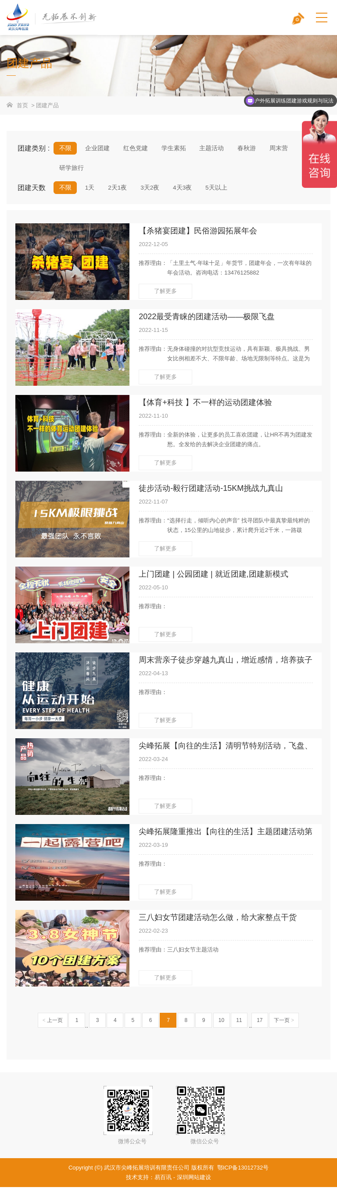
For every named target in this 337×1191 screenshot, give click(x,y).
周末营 (276, 148)
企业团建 (97, 148)
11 (239, 1024)
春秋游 (245, 148)
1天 (89, 190)
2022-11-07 (153, 505)
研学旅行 (71, 169)
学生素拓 (172, 148)
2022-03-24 (153, 763)
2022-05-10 (153, 591)
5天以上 (215, 190)
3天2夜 (149, 190)
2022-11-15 (153, 334)
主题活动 (210, 148)
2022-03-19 (153, 849)
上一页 (53, 1024)
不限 (65, 148)
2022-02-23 (153, 934)
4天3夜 (181, 190)
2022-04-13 (153, 677)
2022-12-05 (153, 248)
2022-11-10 (153, 419)
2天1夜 (117, 190)
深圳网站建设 (194, 1181)
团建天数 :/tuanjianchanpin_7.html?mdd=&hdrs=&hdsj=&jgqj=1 (36, 192)
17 (259, 1024)
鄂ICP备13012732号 (243, 1171)
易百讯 (163, 1181)
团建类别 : (34, 148)
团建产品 (47, 105)
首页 (22, 105)
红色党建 (134, 148)
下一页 (284, 1024)
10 (221, 1024)
